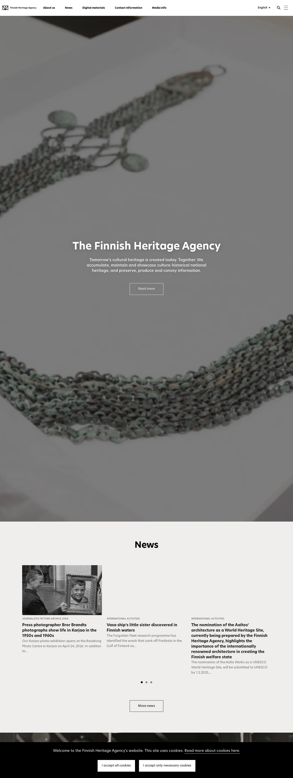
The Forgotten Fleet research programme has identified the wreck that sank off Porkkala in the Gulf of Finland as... (144, 641)
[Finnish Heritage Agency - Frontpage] (19, 8)
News (68, 8)
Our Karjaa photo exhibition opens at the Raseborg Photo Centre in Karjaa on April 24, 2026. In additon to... (61, 646)
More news (146, 706)
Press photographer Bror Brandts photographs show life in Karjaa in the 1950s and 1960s (59, 630)
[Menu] (286, 8)
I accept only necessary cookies (167, 765)
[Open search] (278, 8)
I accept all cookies (116, 765)
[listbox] (146, 625)
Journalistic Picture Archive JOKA (45, 619)
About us (49, 8)
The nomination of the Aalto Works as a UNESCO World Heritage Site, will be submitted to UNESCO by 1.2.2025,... (229, 667)
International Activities (123, 619)
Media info (159, 8)
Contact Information (128, 8)
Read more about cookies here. (212, 751)
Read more (146, 289)
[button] (141, 682)
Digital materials (93, 8)
